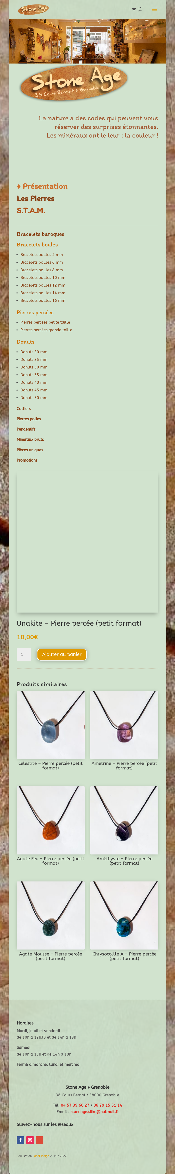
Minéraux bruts (30, 439)
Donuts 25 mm (34, 359)
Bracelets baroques (40, 233)
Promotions (27, 460)
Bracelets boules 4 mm (42, 254)
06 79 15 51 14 (107, 1105)
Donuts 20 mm (34, 352)
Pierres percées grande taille (46, 330)
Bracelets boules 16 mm (43, 300)
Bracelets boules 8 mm (42, 270)
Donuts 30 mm (34, 367)
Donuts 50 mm (34, 397)
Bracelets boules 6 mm (42, 262)
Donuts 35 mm (34, 375)
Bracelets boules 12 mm (43, 285)
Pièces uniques (30, 450)
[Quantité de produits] (24, 654)
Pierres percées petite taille (45, 322)
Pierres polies (29, 419)
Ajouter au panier (62, 654)
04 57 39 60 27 (75, 1105)
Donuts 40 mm (34, 382)
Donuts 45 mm (34, 390)
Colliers (24, 408)
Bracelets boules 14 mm (43, 293)
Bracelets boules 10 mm (43, 277)
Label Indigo (41, 1156)
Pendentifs (26, 429)
